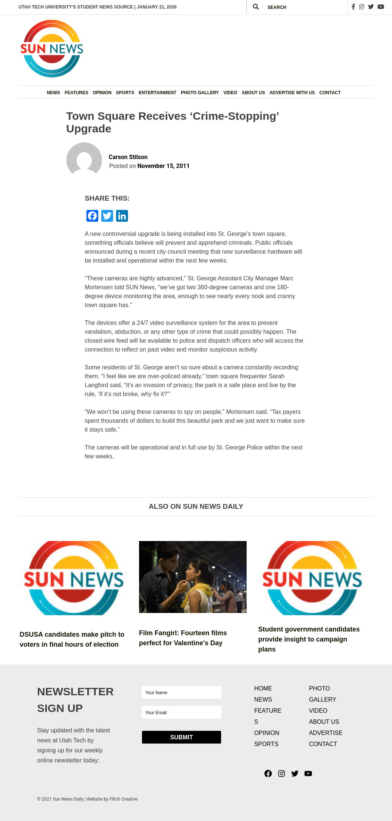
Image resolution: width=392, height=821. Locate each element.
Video (230, 92)
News (53, 92)
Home (263, 688)
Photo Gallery (200, 92)
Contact (330, 92)
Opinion (102, 92)
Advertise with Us (292, 92)
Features (76, 92)
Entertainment (158, 92)
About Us (253, 92)
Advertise (325, 733)
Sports (125, 92)
